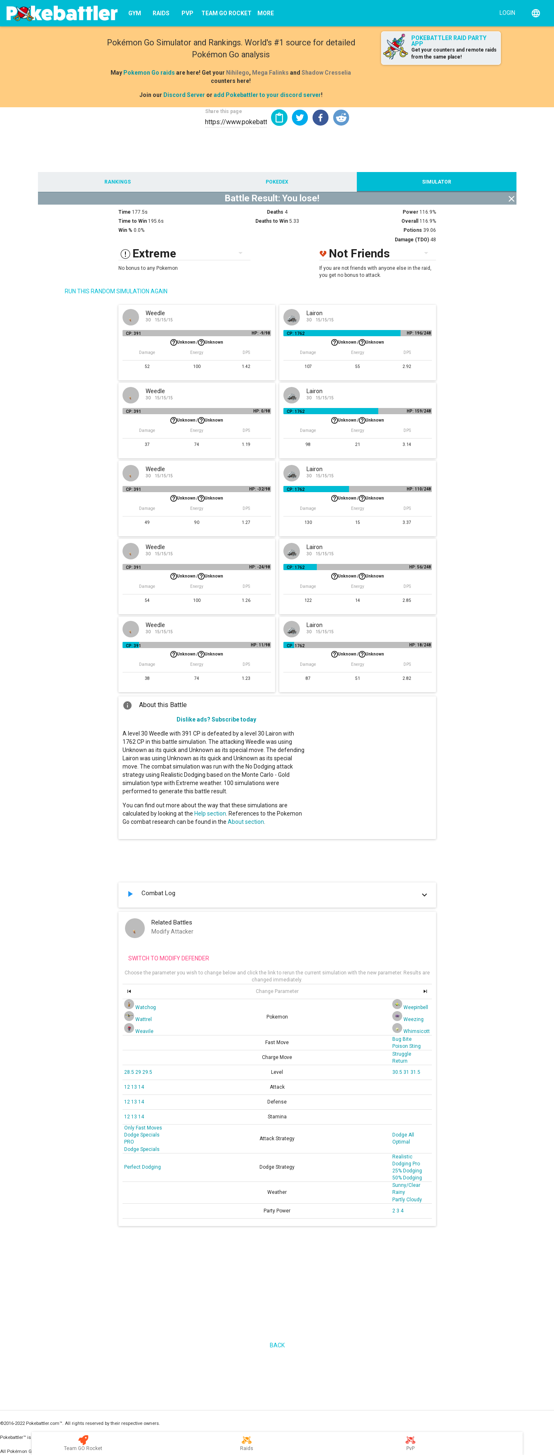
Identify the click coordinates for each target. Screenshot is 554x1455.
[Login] (505, 12)
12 (127, 1087)
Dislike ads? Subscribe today (216, 719)
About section (246, 821)
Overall (409, 221)
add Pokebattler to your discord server (267, 95)
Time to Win (132, 221)
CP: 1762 (295, 333)
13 (134, 1087)
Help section (210, 813)
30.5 (397, 1072)
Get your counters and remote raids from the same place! (454, 53)
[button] (300, 117)
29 (138, 1072)
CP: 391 (133, 333)
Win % (125, 230)
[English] (536, 13)
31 (406, 1072)
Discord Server (184, 95)
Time (124, 212)
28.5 (129, 1072)
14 (141, 1087)
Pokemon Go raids (149, 72)
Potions (412, 230)
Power (410, 212)
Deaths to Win (271, 221)
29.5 (147, 1072)
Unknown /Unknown (196, 342)
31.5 (415, 1072)
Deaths (275, 212)
